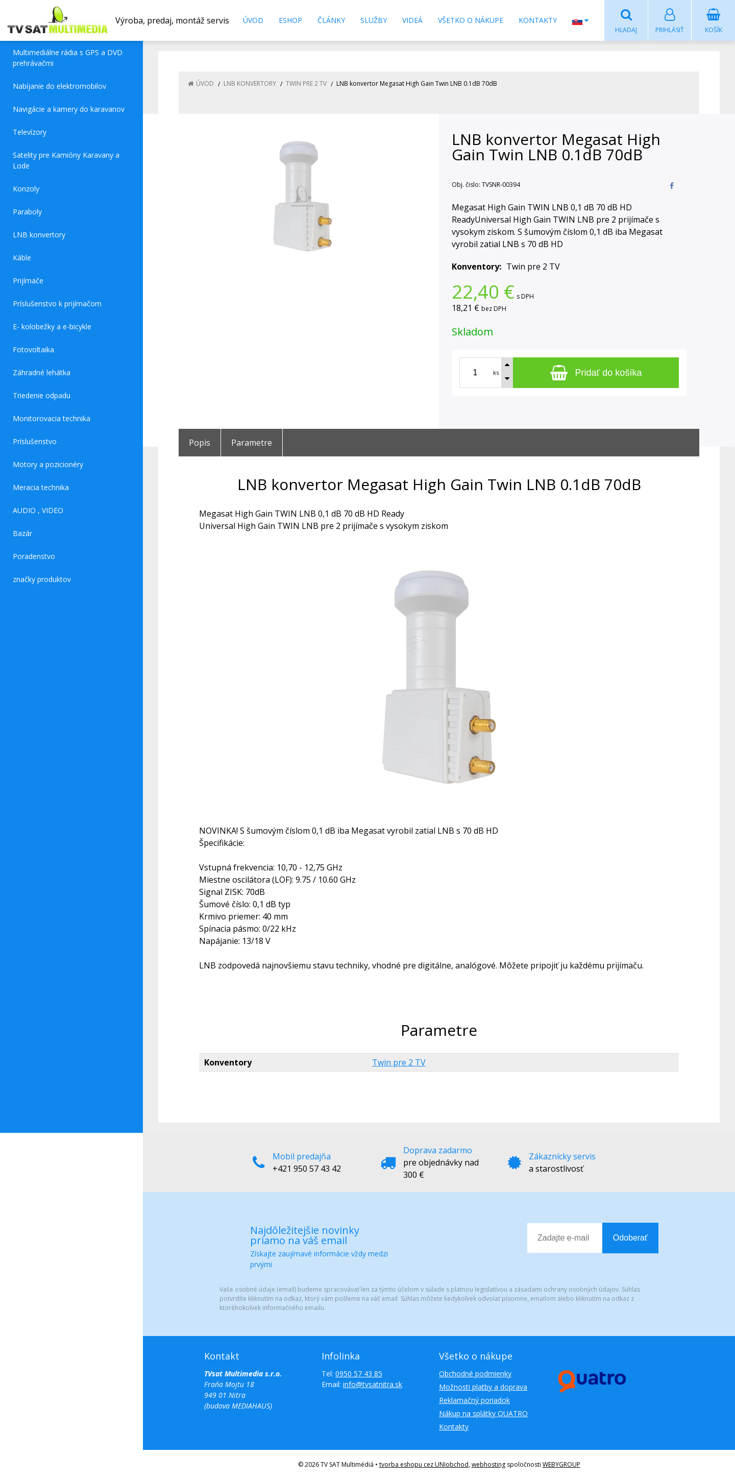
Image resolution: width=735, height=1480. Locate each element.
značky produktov (42, 580)
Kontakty (538, 20)
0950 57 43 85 (358, 1374)
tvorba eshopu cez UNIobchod (424, 1465)
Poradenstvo (34, 557)
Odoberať (630, 1238)
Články (331, 20)
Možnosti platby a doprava (483, 1387)
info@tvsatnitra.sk (372, 1385)
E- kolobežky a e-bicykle (52, 327)
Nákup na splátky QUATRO (483, 1414)
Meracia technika (41, 488)
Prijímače (28, 281)
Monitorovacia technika (51, 419)
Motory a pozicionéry (48, 465)
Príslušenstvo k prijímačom (57, 304)
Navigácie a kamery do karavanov (69, 109)
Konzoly (26, 189)
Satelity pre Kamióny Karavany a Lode (66, 161)
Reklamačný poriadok (474, 1400)
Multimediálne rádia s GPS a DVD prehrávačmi (67, 58)
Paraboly (27, 212)
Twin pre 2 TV (399, 1063)
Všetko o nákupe (470, 20)
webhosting (488, 1465)
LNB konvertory (39, 235)
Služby (373, 20)
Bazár (22, 534)
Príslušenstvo (35, 442)
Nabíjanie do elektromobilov (59, 86)
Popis (199, 443)
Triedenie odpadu (41, 396)
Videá (412, 20)
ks (496, 373)
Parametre (251, 443)
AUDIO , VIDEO (38, 511)
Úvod (253, 20)
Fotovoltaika (33, 350)
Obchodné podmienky (475, 1374)
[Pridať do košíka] (596, 373)
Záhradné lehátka (41, 373)
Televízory (29, 132)
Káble (22, 258)
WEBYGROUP (561, 1465)
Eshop (290, 20)
